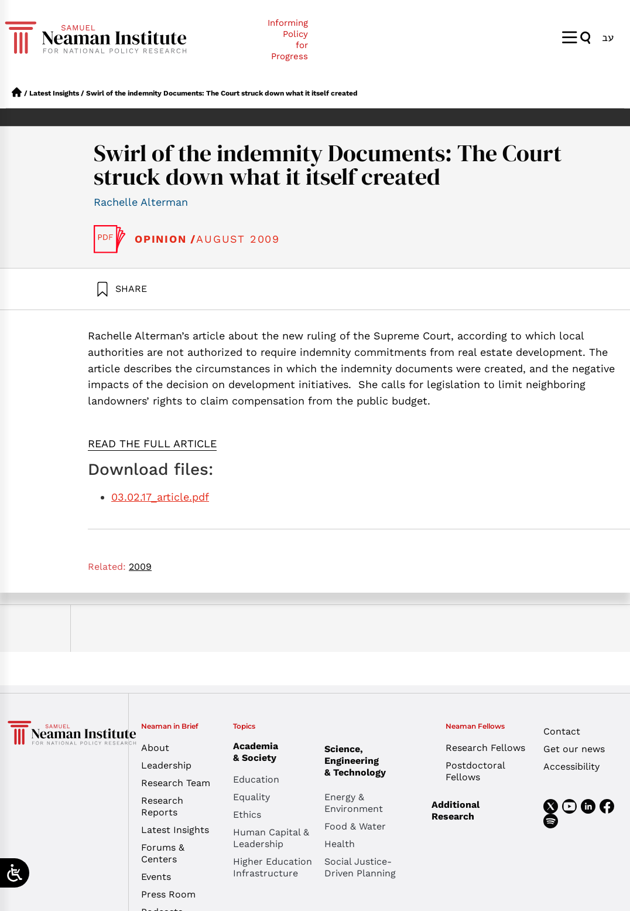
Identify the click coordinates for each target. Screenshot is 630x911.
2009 (140, 566)
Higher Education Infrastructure (272, 867)
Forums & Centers (162, 853)
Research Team (175, 782)
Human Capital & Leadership (271, 838)
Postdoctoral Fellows (475, 771)
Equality (251, 797)
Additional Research (456, 810)
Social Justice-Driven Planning (360, 867)
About (155, 747)
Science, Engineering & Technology (370, 760)
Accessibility (571, 766)
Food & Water (355, 826)
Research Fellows (485, 747)
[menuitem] (607, 37)
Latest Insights (54, 93)
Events (156, 876)
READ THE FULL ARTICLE (152, 443)
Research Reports (162, 806)
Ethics (247, 814)
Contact (561, 731)
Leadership (166, 765)
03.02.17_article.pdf (160, 497)
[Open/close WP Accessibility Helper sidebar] (14, 873)
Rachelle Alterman (141, 202)
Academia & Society (258, 751)
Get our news (574, 748)
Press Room (168, 894)
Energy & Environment (353, 802)
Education (256, 779)
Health (339, 843)
